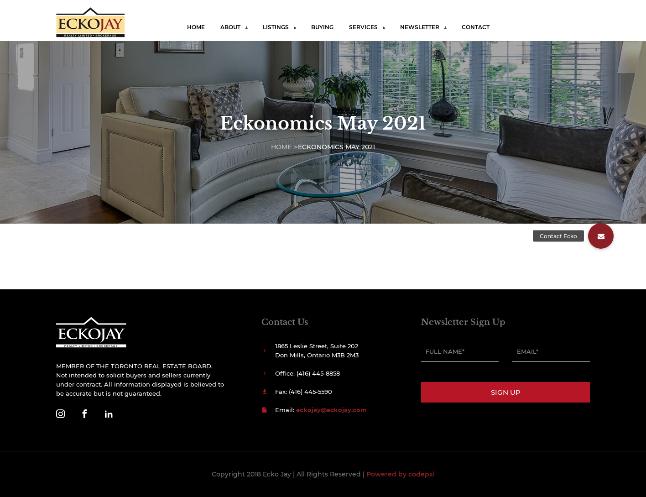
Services (363, 27)
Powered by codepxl (400, 474)
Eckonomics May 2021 (336, 147)
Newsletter (419, 27)
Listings (276, 27)
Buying (322, 27)
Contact (476, 27)
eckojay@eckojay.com (331, 409)
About (230, 27)
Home (196, 27)
